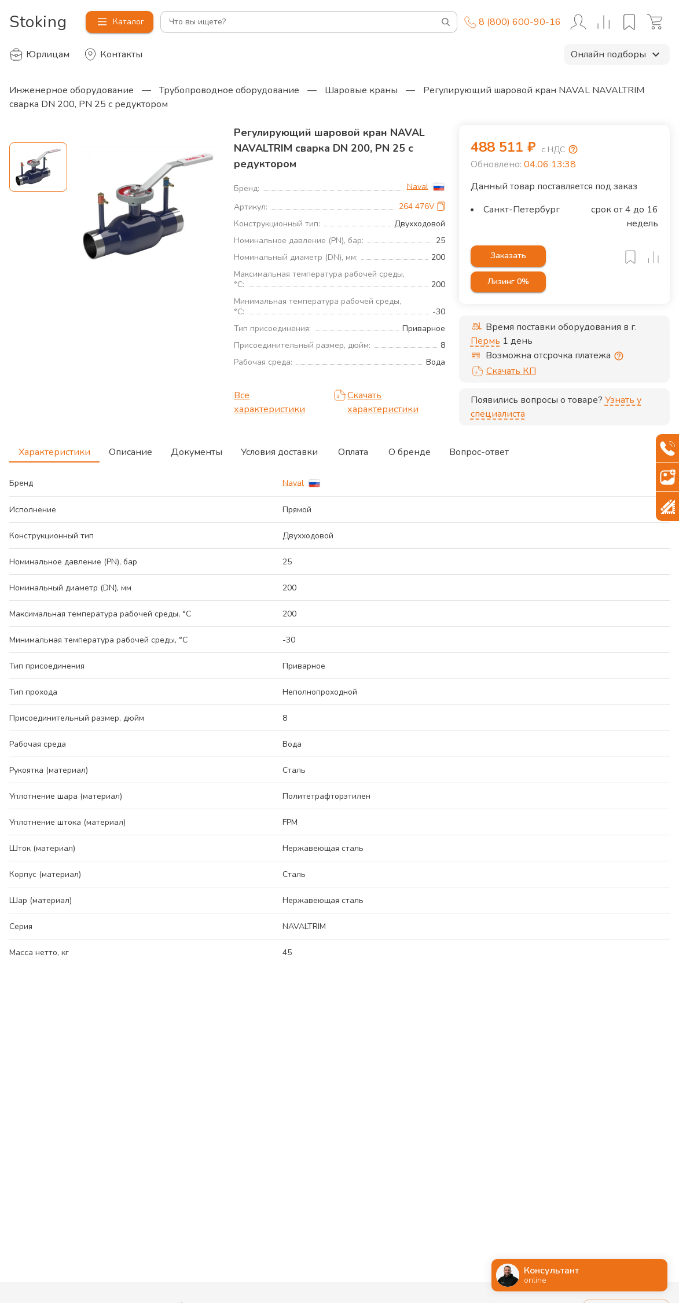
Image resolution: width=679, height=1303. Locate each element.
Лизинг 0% (508, 282)
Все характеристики (269, 402)
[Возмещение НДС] (573, 149)
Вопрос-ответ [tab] (479, 449)
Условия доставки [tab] (279, 449)
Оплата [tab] (353, 449)
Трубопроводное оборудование (229, 90)
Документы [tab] (197, 449)
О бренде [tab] (409, 449)
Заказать (508, 256)
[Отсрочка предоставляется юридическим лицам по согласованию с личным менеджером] (619, 356)
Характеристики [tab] (54, 449)
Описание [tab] (131, 449)
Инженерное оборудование (71, 90)
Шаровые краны (361, 90)
